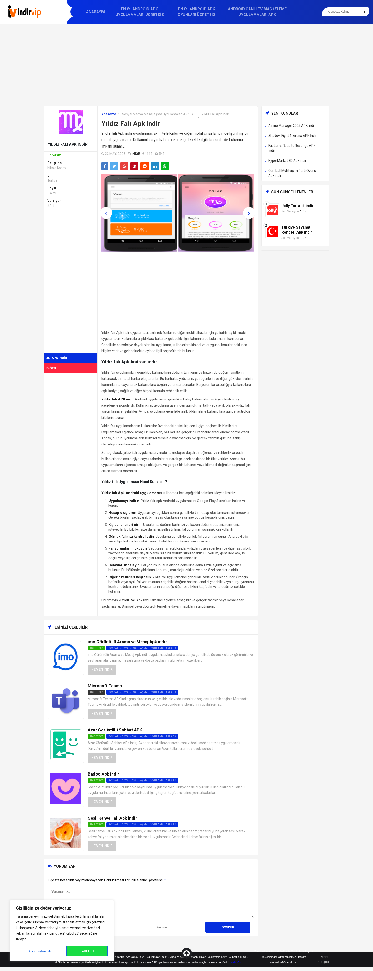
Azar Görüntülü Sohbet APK (115, 729)
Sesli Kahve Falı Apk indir (112, 818)
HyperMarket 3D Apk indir (287, 161)
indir (136, 154)
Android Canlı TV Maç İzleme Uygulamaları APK (257, 12)
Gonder (227, 927)
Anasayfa (96, 12)
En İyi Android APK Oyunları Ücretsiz (197, 12)
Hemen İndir (102, 669)
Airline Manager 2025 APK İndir (291, 126)
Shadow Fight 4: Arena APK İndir (292, 136)
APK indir (56, 358)
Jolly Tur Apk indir (297, 206)
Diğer (70, 368)
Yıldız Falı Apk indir (130, 124)
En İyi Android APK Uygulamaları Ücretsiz (139, 12)
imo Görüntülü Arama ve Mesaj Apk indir (127, 641)
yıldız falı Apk (132, 600)
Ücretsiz (96, 692)
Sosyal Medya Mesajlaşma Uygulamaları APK (156, 114)
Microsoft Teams (105, 685)
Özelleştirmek (40, 951)
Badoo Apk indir (103, 774)
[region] (62, 930)
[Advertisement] (186, 65)
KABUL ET (87, 951)
